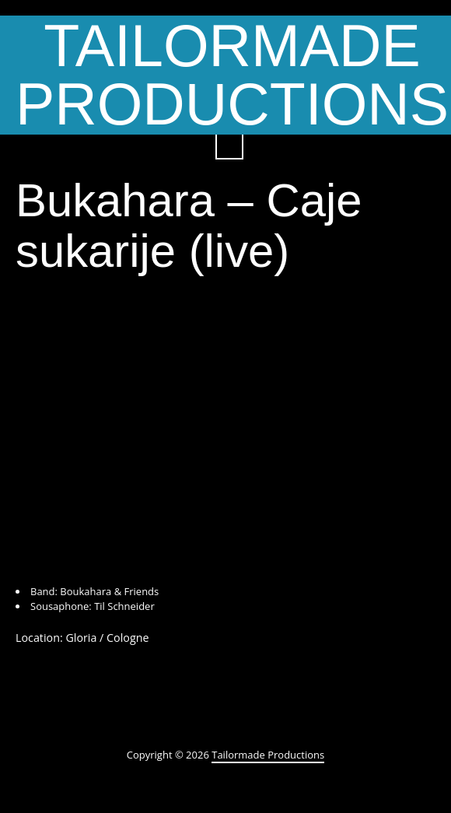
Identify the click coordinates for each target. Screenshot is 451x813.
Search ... (229, 145)
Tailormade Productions (268, 755)
